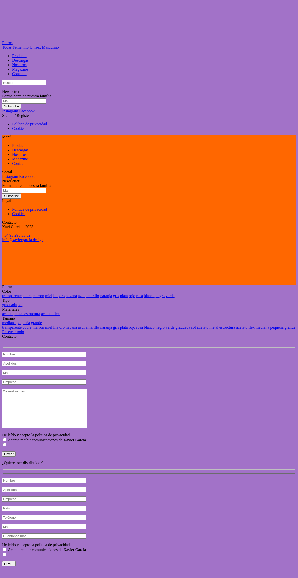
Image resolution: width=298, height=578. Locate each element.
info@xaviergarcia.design (22, 240)
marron (38, 296)
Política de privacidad (29, 124)
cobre (27, 296)
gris (116, 296)
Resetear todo (13, 332)
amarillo (92, 296)
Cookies (18, 128)
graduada (9, 305)
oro (62, 296)
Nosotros (19, 65)
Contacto (19, 74)
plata (124, 296)
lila (55, 296)
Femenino (21, 47)
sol (20, 305)
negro (160, 296)
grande (36, 323)
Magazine (20, 69)
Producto (19, 56)
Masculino (50, 47)
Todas (7, 47)
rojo (132, 296)
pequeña (23, 323)
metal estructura (27, 314)
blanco (149, 296)
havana (71, 296)
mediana (9, 323)
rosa (139, 296)
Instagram (10, 111)
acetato (7, 314)
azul (81, 296)
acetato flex (50, 314)
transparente (12, 296)
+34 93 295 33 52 (16, 235)
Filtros (7, 43)
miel (48, 296)
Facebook (27, 111)
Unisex (35, 47)
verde (170, 296)
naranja (106, 296)
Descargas (20, 60)
